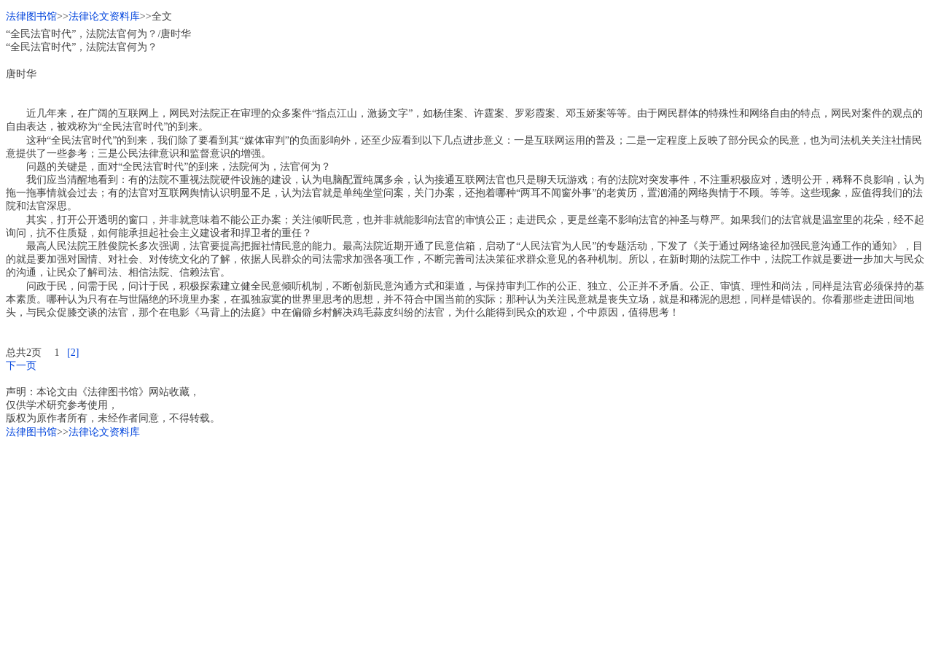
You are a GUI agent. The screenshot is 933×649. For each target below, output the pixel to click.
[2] (73, 352)
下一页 (21, 365)
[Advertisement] (443, 541)
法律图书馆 (31, 16)
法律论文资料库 (104, 16)
